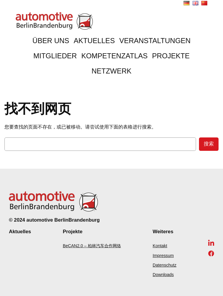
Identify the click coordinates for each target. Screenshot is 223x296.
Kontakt (160, 245)
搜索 (209, 144)
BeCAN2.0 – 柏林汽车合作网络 (92, 245)
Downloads (163, 274)
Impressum (163, 255)
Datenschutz (164, 265)
